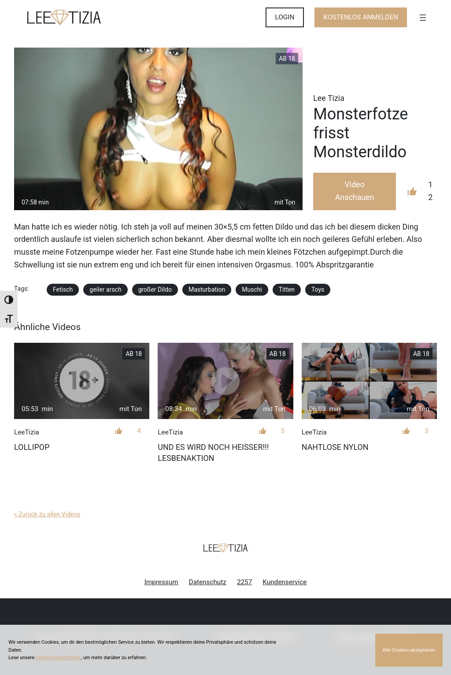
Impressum (161, 582)
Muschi (252, 289)
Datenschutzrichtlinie (58, 657)
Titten (287, 289)
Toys (317, 289)
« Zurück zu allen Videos (47, 514)
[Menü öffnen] (423, 17)
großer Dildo (155, 289)
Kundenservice (284, 582)
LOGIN (285, 17)
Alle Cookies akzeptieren (408, 650)
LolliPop (31, 447)
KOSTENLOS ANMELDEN (360, 17)
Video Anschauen (354, 191)
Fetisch (63, 289)
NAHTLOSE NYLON (335, 447)
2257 (244, 582)
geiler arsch (105, 289)
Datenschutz (207, 582)
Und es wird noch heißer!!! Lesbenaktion (213, 452)
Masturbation (207, 289)
